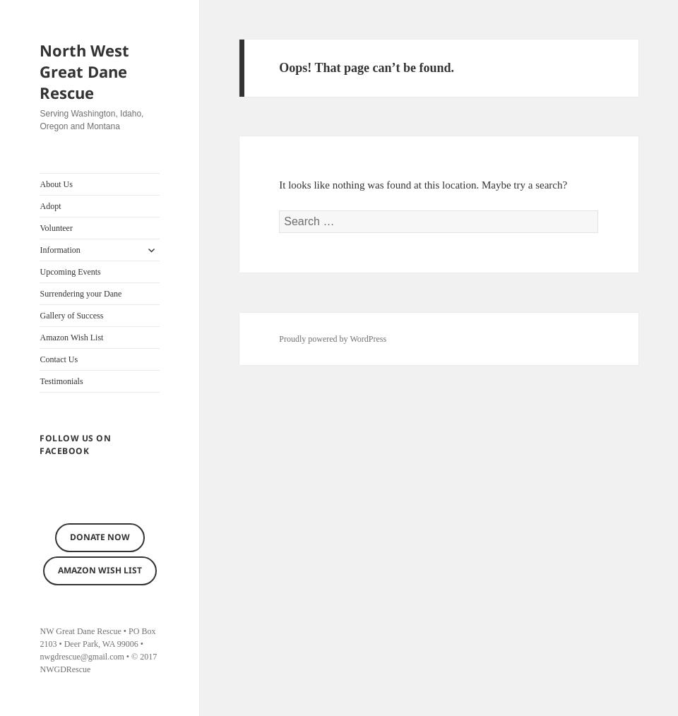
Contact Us (59, 359)
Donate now (100, 537)
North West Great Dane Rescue (84, 71)
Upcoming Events (70, 272)
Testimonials (61, 381)
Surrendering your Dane (80, 294)
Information (60, 250)
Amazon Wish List (71, 337)
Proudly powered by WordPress (332, 339)
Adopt (50, 206)
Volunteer (56, 228)
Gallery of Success (71, 316)
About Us (56, 184)
